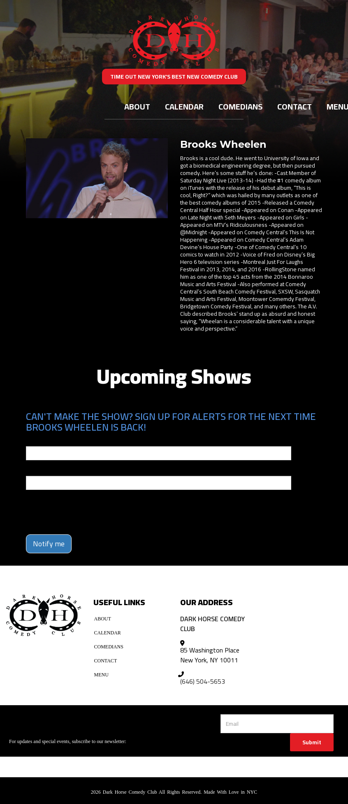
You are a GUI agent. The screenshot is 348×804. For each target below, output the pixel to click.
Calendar (184, 106)
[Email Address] (277, 723)
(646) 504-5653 (202, 681)
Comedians (240, 106)
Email (33, 440)
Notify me (49, 543)
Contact (294, 106)
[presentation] (74, 508)
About (137, 106)
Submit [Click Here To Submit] (311, 742)
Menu (101, 675)
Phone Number (45, 470)
